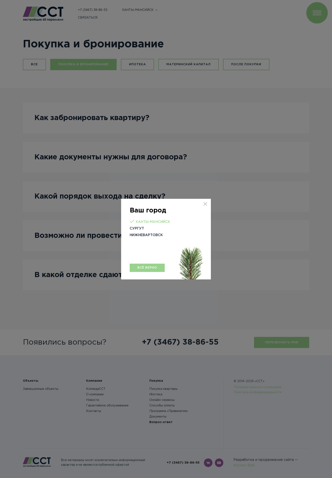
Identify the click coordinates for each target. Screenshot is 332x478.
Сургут (137, 228)
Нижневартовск (146, 235)
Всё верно (147, 267)
